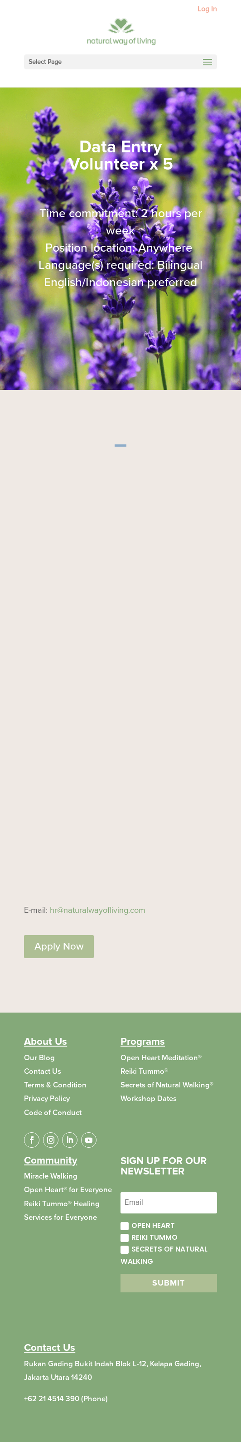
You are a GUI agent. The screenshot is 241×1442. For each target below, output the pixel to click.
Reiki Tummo (149, 1237)
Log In (207, 9)
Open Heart (147, 1225)
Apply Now (59, 946)
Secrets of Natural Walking (163, 1255)
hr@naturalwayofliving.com (97, 910)
